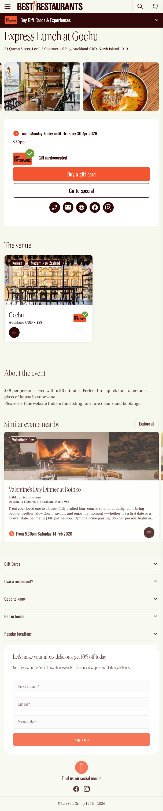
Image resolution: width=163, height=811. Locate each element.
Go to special (81, 190)
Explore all (146, 429)
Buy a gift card (81, 174)
